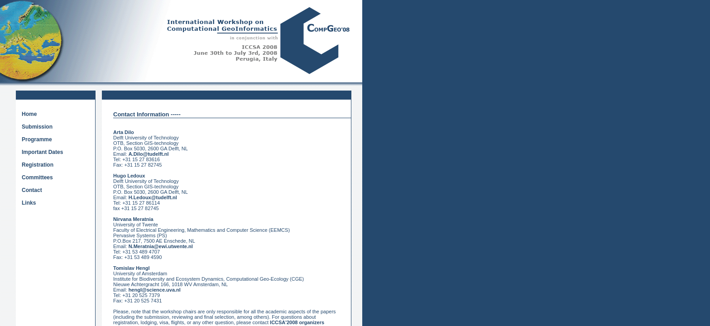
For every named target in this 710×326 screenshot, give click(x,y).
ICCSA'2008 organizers (297, 322)
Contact (32, 190)
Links (29, 203)
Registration (37, 165)
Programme (37, 139)
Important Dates (42, 152)
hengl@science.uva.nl (155, 289)
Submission (37, 127)
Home (29, 114)
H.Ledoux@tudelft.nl (153, 197)
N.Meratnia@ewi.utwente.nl (161, 246)
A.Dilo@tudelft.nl (149, 154)
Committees (37, 177)
